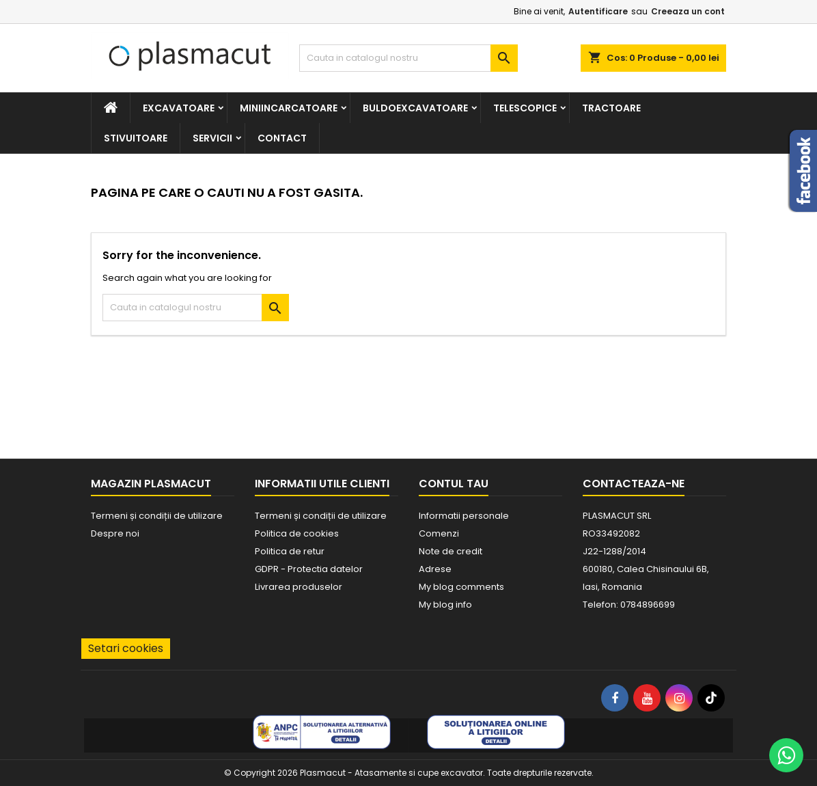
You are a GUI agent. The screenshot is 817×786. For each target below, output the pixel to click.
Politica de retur (289, 551)
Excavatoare (178, 108)
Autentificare (598, 11)
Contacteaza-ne (633, 483)
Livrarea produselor (298, 586)
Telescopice (525, 108)
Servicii (212, 138)
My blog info (445, 604)
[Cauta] (408, 58)
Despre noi (115, 533)
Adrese (435, 569)
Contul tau (453, 483)
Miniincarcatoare (288, 108)
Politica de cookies (297, 533)
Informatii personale (464, 515)
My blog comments (461, 586)
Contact (282, 138)
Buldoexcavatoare (415, 108)
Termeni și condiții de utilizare (157, 515)
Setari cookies (125, 648)
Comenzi (439, 533)
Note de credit (450, 551)
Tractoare (611, 108)
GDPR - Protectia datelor (309, 569)
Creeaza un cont (688, 11)
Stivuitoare (135, 138)
